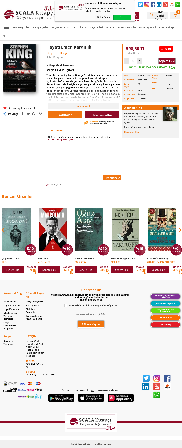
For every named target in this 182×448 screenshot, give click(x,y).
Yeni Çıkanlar (80, 27)
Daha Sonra (103, 17)
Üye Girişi (160, 13)
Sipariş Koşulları (34, 305)
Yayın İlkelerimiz (12, 305)
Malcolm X (43, 258)
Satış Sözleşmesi (34, 301)
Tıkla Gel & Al (165, 317)
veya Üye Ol (160, 18)
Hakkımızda (9, 301)
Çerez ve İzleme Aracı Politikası (34, 317)
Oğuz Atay (80, 262)
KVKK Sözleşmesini (79, 305)
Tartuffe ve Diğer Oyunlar (123, 258)
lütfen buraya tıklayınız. (61, 139)
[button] (179, 230)
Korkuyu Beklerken (84, 258)
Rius (4, 262)
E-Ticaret (80, 443)
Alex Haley (44, 262)
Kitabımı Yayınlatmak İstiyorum (165, 296)
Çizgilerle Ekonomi (11, 258)
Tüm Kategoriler (16, 27)
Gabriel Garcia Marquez (161, 262)
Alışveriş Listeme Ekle (20, 108)
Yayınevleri (96, 27)
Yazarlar (110, 27)
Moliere (115, 262)
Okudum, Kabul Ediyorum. (91, 305)
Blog (5, 36)
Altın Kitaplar (54, 57)
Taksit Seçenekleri (102, 114)
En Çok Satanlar (60, 27)
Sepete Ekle (167, 61)
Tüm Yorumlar (112, 177)
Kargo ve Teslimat (8, 342)
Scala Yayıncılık (147, 27)
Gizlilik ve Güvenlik (31, 311)
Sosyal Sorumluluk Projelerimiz (165, 310)
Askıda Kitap (166, 27)
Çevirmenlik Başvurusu (165, 303)
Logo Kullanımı (11, 309)
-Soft (73, 443)
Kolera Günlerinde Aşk (158, 258)
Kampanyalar (40, 27)
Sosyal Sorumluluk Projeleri (9, 325)
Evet (122, 17)
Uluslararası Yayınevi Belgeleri (10, 316)
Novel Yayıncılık (127, 27)
